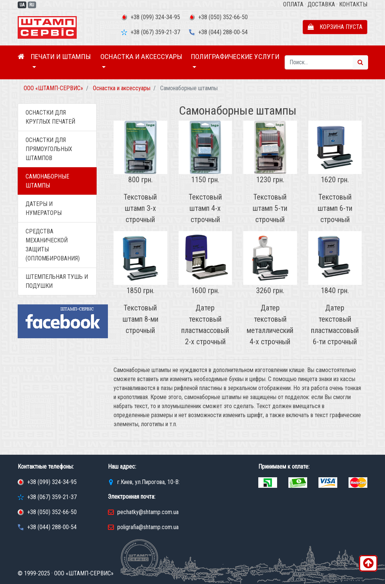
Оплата (293, 4)
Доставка (321, 4)
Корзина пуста (335, 26)
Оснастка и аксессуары (141, 56)
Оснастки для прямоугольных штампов (49, 149)
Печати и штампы (60, 56)
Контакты (353, 4)
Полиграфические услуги (235, 56)
